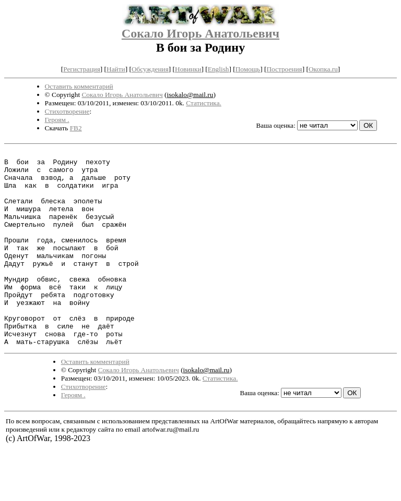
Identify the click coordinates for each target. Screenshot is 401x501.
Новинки (188, 69)
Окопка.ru (323, 69)
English (218, 69)
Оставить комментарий (79, 86)
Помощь (247, 69)
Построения (284, 69)
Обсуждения (150, 69)
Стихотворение (67, 111)
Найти (116, 69)
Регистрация (81, 69)
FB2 (76, 128)
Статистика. (203, 103)
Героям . (57, 120)
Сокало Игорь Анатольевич (200, 33)
